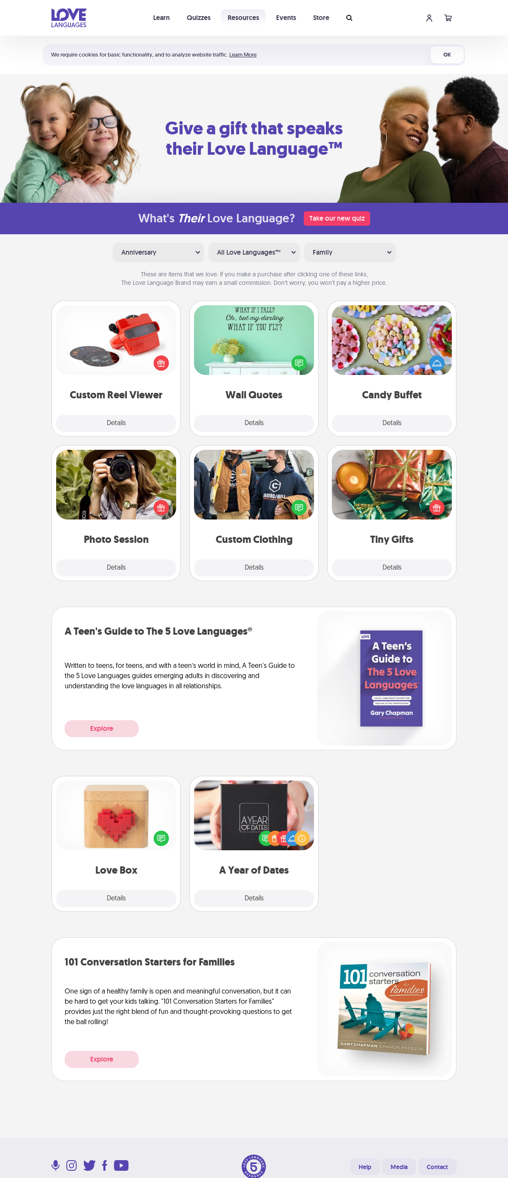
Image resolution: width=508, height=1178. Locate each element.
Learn (161, 17)
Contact (437, 1167)
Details (116, 423)
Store (321, 17)
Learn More (243, 54)
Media (399, 1167)
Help (365, 1167)
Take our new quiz (337, 218)
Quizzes (199, 17)
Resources (243, 17)
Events (286, 17)
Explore (101, 728)
